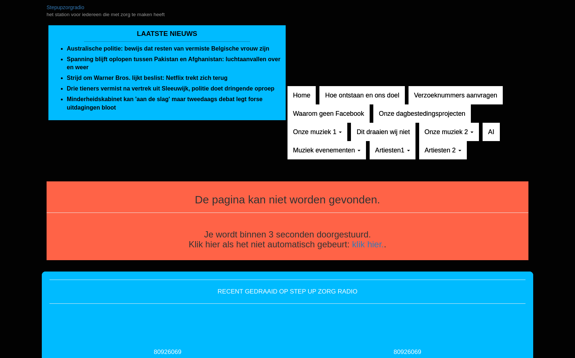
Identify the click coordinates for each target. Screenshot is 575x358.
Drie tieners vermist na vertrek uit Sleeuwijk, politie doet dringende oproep (170, 88)
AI (491, 132)
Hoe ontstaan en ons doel (362, 95)
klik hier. (368, 244)
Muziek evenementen (326, 150)
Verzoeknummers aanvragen (455, 95)
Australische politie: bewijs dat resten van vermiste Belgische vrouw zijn (168, 48)
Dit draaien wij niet (383, 132)
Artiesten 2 (443, 150)
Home (301, 95)
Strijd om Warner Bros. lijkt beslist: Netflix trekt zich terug (147, 78)
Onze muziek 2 (449, 132)
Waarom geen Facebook (328, 113)
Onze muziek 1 (317, 132)
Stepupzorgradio (65, 7)
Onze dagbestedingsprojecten (422, 113)
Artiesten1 (392, 150)
